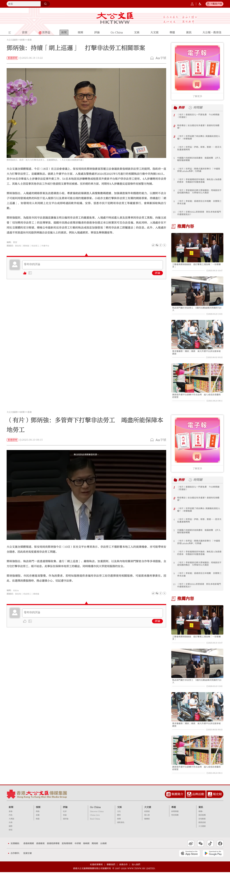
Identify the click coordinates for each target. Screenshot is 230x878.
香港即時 (12, 58)
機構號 (147, 825)
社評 (65, 817)
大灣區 (11, 825)
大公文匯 (115, 18)
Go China (95, 813)
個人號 (147, 821)
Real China (95, 825)
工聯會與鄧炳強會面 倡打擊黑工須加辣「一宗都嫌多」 (197, 266)
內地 (10, 821)
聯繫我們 (111, 870)
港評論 (65, 825)
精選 (37, 825)
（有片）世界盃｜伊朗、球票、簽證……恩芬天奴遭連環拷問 (198, 148)
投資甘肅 (27, 859)
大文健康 (202, 832)
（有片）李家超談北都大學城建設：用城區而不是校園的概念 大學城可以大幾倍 (198, 192)
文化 (119, 817)
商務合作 (123, 870)
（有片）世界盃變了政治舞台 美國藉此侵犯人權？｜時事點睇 (199, 137)
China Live (95, 821)
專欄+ (200, 817)
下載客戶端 (216, 3)
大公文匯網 (12, 40)
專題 (173, 813)
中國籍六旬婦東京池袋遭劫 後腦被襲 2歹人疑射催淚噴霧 (199, 159)
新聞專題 (175, 817)
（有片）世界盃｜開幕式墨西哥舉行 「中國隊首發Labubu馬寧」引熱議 (199, 170)
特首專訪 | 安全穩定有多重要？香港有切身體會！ (198, 127)
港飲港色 (120, 828)
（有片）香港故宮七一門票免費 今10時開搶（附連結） (198, 116)
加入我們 (136, 870)
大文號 (147, 813)
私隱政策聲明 (96, 870)
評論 (157, 273)
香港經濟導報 (53, 849)
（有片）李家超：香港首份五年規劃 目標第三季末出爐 (198, 202)
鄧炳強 (27, 246)
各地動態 (202, 825)
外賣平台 (47, 246)
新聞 (22, 40)
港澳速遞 (202, 828)
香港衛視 (40, 849)
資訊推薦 (202, 821)
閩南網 (95, 849)
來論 (65, 821)
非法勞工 (36, 246)
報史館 (217, 800)
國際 (10, 832)
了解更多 (197, 96)
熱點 (37, 817)
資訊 (200, 813)
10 (174, 212)
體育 (119, 821)
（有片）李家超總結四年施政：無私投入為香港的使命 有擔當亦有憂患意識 (198, 181)
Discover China (97, 817)
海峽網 (86, 849)
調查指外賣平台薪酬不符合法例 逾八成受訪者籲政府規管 (197, 398)
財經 (10, 836)
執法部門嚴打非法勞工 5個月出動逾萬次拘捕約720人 (196, 310)
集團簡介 (177, 800)
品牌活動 (198, 800)
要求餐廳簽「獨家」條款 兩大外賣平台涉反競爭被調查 (197, 354)
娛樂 (119, 825)
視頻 (38, 813)
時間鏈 (199, 108)
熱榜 (182, 108)
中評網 (78, 849)
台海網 (103, 849)
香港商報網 (28, 849)
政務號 (147, 817)
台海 (10, 828)
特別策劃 (175, 821)
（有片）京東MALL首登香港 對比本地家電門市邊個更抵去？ (198, 213)
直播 (37, 821)
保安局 (18, 246)
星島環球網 (67, 849)
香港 (29, 40)
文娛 (119, 813)
